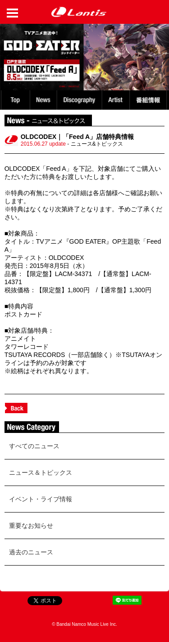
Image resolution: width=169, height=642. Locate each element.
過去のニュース (31, 552)
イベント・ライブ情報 (40, 499)
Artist (117, 100)
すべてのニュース (34, 446)
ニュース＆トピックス (40, 472)
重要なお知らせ (31, 525)
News (43, 100)
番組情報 (149, 100)
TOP (15, 100)
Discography (80, 100)
